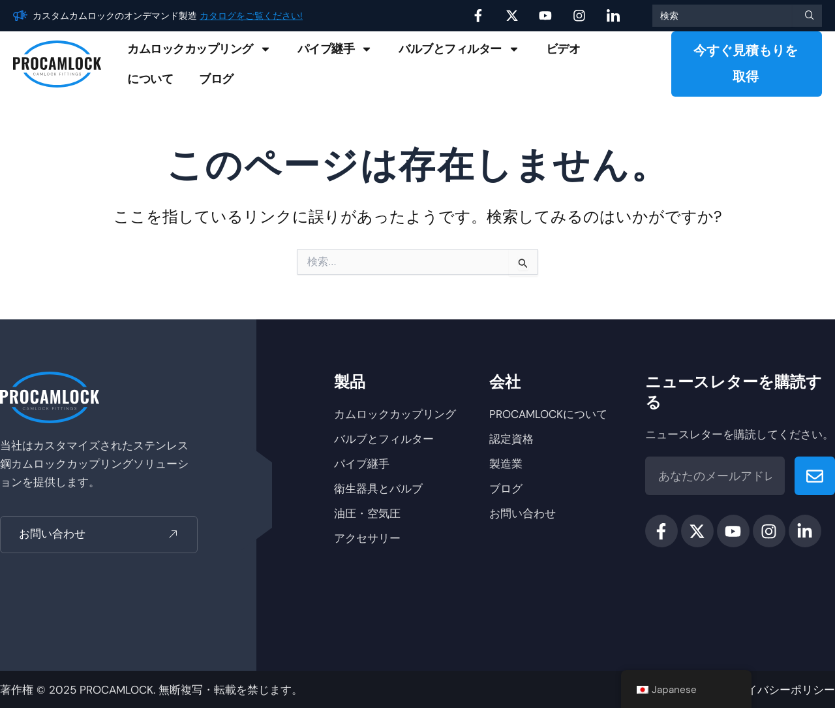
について (150, 79)
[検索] (807, 16)
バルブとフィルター (459, 49)
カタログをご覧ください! (251, 16)
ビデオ (563, 49)
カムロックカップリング (199, 49)
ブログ (216, 79)
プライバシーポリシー (779, 690)
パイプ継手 (335, 49)
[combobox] (722, 16)
